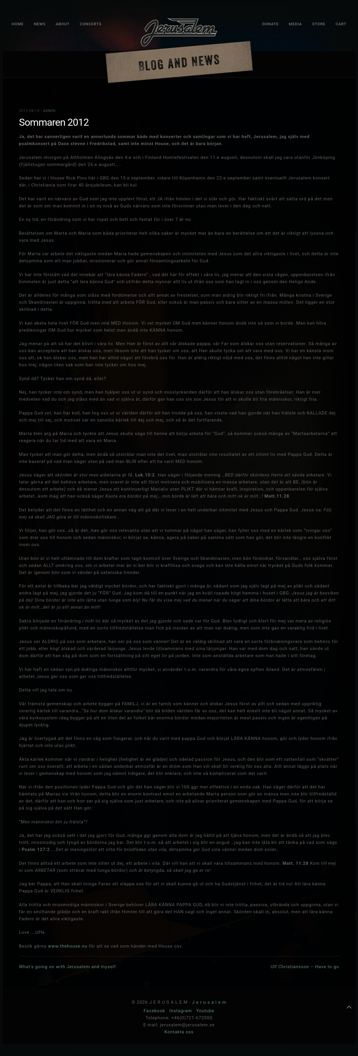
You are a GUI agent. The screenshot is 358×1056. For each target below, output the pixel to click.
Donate (270, 24)
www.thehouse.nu (67, 946)
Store (318, 24)
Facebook (155, 1010)
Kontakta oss (179, 1032)
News (40, 24)
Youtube (205, 1010)
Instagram (181, 1010)
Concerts (91, 24)
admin (49, 111)
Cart (341, 24)
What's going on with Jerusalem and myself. (68, 966)
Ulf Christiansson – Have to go (304, 966)
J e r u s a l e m (209, 1002)
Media (295, 24)
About (63, 24)
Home (18, 24)
